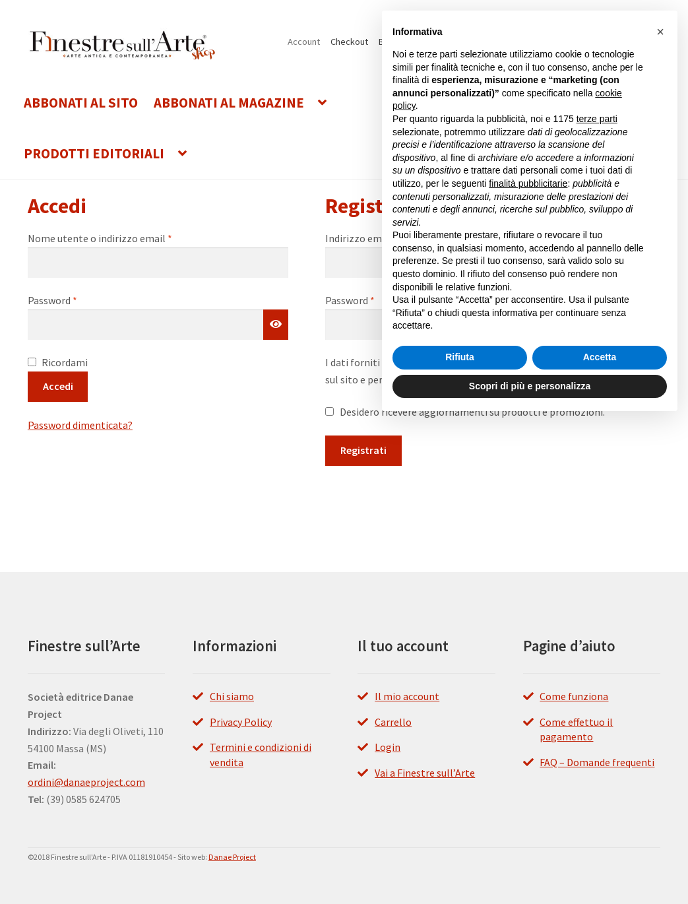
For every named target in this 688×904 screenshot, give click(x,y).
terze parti (597, 118)
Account (304, 42)
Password (73, 299)
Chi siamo (232, 696)
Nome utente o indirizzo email (121, 237)
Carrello (393, 721)
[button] (660, 31)
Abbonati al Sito (81, 103)
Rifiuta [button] (459, 357)
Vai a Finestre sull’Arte (425, 772)
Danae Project (232, 857)
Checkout (349, 42)
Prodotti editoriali (94, 153)
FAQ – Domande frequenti (597, 762)
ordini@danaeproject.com (86, 782)
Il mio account (407, 696)
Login (387, 747)
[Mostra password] (275, 324)
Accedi (58, 386)
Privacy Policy (241, 721)
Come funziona (574, 696)
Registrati (363, 450)
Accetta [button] (600, 357)
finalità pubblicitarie (528, 183)
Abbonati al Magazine (229, 103)
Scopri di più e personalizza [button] (529, 386)
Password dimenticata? (80, 425)
